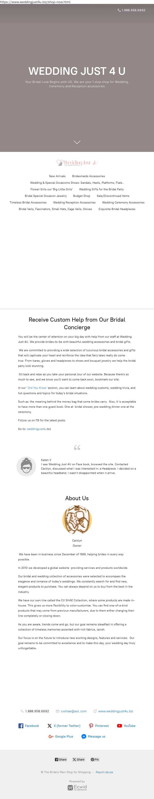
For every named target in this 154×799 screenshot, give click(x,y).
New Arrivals (57, 176)
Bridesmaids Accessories (88, 176)
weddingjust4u (36, 429)
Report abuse (104, 772)
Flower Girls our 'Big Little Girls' (52, 189)
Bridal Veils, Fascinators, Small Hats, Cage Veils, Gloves (55, 209)
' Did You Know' (36, 388)
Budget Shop (81, 196)
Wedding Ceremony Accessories (123, 202)
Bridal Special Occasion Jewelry (46, 196)
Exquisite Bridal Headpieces (117, 209)
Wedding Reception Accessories (74, 202)
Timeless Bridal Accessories (28, 202)
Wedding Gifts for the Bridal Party (101, 189)
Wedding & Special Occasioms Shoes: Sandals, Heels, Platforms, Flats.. (77, 183)
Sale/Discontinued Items (113, 196)
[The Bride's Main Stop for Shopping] (77, 162)
